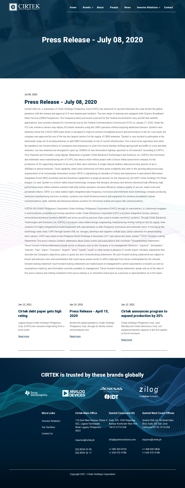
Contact (168, 7)
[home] (24, 7)
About (100, 7)
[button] (87, 7)
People (114, 7)
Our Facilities (48, 427)
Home (73, 7)
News (127, 7)
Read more (23, 336)
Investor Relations (51, 421)
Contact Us (47, 433)
